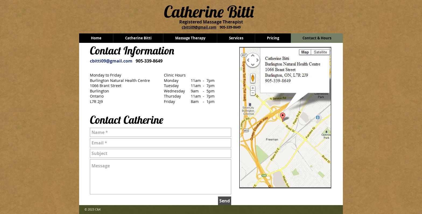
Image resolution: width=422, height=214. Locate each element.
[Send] (224, 200)
